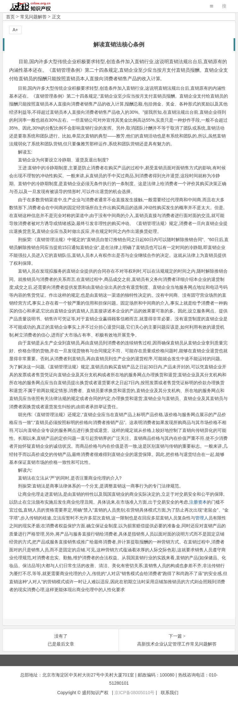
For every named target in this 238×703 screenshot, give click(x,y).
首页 (10, 16)
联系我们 (169, 692)
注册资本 (198, 502)
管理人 (201, 517)
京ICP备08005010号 (134, 692)
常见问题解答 (33, 16)
